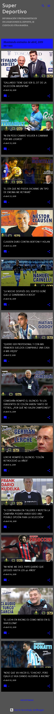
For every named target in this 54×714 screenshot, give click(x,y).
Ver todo (8, 46)
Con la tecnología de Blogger (27, 710)
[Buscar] (43, 5)
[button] (49, 96)
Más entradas (27, 700)
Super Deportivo (14, 8)
